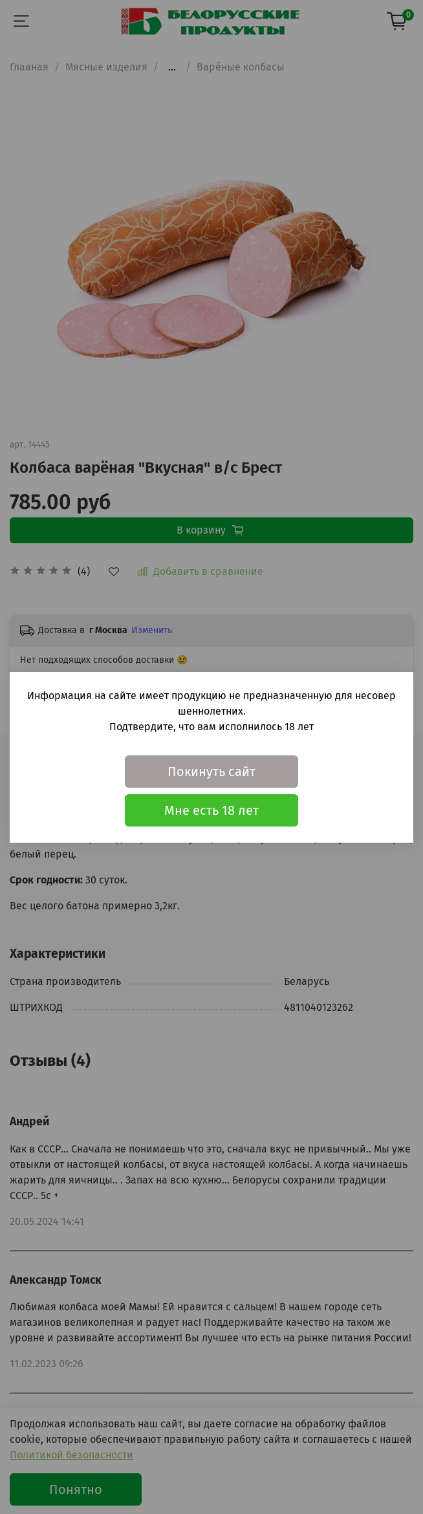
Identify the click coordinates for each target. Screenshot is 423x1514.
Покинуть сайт (211, 771)
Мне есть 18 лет (211, 810)
